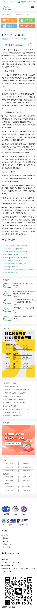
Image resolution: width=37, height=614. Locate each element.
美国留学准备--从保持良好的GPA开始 (14, 393)
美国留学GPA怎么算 (10, 272)
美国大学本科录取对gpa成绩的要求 (15, 246)
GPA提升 (23, 39)
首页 (3, 14)
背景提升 (10, 26)
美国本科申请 (9, 463)
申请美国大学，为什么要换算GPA (13, 415)
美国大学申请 (5, 547)
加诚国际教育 (5, 39)
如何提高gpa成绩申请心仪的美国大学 (14, 399)
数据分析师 (12, 607)
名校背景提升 (5, 535)
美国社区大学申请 (9, 470)
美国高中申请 (26, 477)
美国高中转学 (9, 480)
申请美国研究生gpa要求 (11, 255)
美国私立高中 (9, 477)
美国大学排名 (9, 467)
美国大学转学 (26, 463)
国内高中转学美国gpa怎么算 (13, 249)
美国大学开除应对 (26, 467)
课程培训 (28, 20)
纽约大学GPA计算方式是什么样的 (15, 263)
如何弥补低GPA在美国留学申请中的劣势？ (16, 409)
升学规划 (10, 20)
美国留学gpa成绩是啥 (10, 266)
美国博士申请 (26, 490)
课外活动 (28, 26)
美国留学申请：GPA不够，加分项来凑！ (15, 403)
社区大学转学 (26, 470)
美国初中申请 (26, 480)
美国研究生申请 (9, 487)
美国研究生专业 (26, 487)
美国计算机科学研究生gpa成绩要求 (15, 252)
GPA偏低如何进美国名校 (10, 386)
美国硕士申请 (9, 490)
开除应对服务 (5, 541)
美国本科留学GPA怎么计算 (12, 261)
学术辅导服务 (5, 538)
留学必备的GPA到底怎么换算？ (12, 396)
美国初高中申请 (6, 544)
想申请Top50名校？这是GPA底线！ (15, 258)
